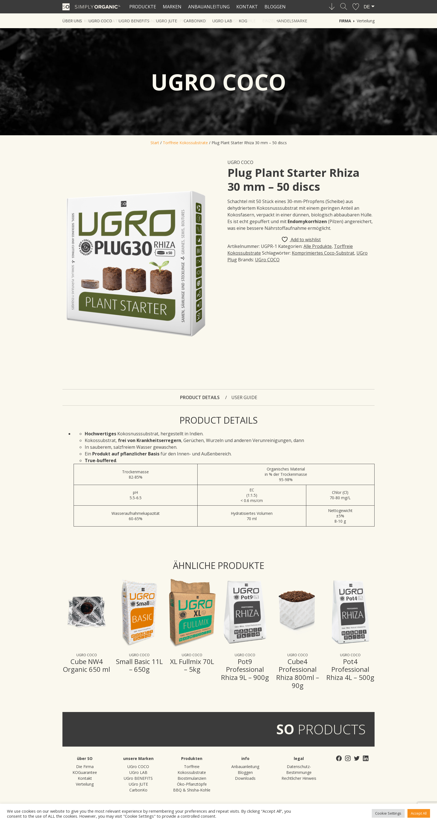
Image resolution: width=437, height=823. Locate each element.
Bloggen (275, 7)
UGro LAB (138, 772)
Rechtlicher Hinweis (298, 778)
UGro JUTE (138, 784)
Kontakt (247, 7)
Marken (172, 7)
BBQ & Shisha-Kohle (191, 790)
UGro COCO (240, 162)
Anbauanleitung (209, 7)
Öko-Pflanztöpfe (192, 784)
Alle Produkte (318, 246)
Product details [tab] (200, 397)
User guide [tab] (244, 397)
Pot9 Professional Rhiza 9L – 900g (245, 669)
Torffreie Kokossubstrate (185, 142)
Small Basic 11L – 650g (139, 665)
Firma (345, 20)
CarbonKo (138, 790)
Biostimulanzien (192, 778)
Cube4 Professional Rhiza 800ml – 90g (297, 673)
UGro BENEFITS (138, 778)
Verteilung (366, 20)
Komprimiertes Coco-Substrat (323, 253)
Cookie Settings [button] (388, 813)
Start (154, 142)
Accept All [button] (419, 813)
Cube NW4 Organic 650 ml (86, 665)
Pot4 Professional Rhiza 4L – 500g (350, 669)
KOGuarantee (84, 772)
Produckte (142, 7)
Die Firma (85, 766)
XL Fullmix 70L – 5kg (192, 665)
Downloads (245, 778)
